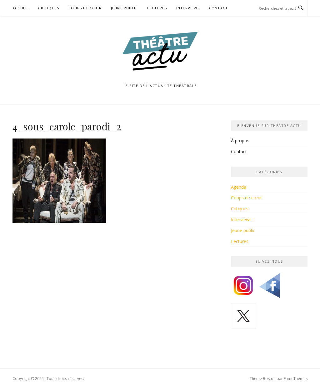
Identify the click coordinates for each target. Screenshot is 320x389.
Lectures (157, 8)
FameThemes (296, 378)
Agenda (238, 187)
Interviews (188, 8)
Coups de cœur (85, 8)
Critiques (48, 8)
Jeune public (124, 8)
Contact (218, 8)
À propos (240, 140)
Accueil (20, 8)
